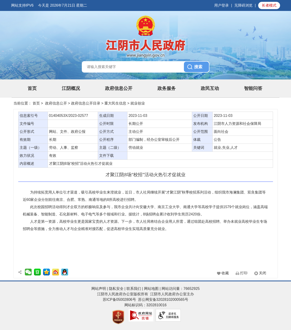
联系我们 (133, 289)
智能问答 (253, 88)
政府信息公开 (118, 88)
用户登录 (221, 5)
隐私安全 (116, 289)
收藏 (225, 273)
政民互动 (210, 88)
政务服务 (166, 88)
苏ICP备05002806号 (119, 299)
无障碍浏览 (243, 5)
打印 (243, 273)
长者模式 (269, 5)
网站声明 (98, 289)
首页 (32, 88)
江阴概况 (71, 88)
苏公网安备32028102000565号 (163, 299)
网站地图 (151, 289)
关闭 (262, 273)
